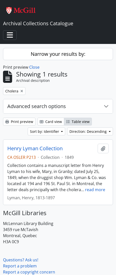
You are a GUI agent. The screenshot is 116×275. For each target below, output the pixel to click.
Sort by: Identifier (45, 131)
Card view (51, 121)
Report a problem (20, 266)
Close (34, 67)
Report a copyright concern (29, 272)
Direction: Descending (88, 131)
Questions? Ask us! (20, 260)
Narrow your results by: (58, 54)
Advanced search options (36, 106)
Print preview (19, 121)
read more (95, 189)
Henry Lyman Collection (35, 148)
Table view (78, 121)
